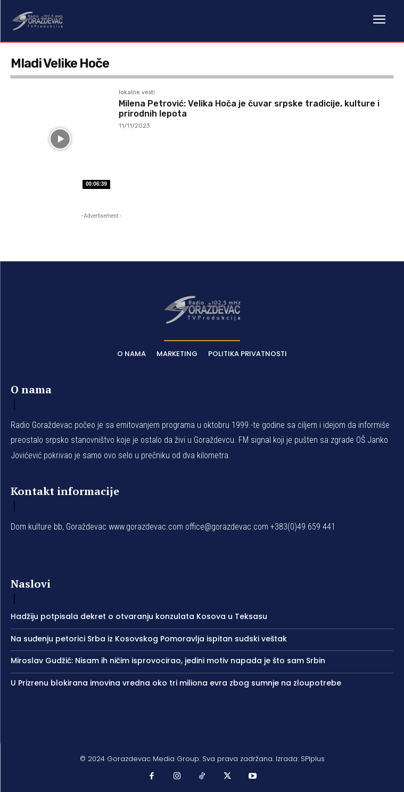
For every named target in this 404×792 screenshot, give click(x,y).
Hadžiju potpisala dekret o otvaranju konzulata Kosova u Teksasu (139, 616)
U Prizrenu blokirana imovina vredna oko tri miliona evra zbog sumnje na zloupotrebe (176, 683)
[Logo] (37, 20)
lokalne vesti (137, 92)
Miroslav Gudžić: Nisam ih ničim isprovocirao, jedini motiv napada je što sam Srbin (168, 660)
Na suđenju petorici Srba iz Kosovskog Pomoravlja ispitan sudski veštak (149, 638)
